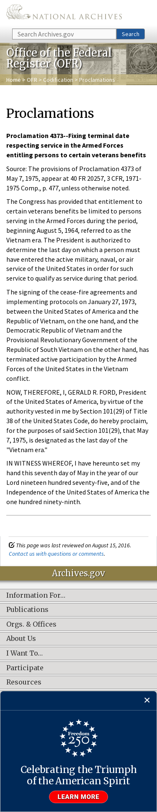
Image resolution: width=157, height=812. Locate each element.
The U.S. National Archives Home (64, 13)
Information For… (35, 595)
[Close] (147, 700)
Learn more (79, 797)
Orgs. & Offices (31, 624)
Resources (23, 682)
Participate (25, 668)
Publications (27, 610)
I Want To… (24, 653)
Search (130, 34)
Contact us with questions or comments (56, 553)
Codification (58, 79)
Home (13, 79)
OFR (32, 79)
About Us (21, 639)
